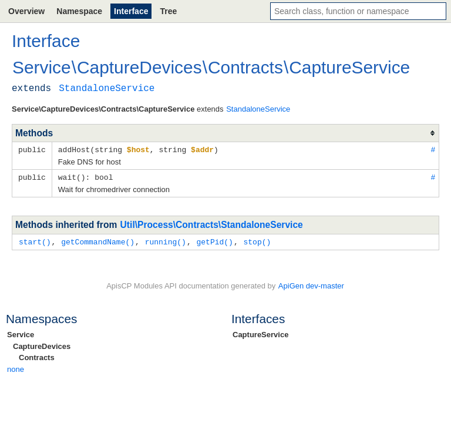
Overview (26, 11)
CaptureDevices (41, 344)
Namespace (79, 11)
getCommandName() (97, 240)
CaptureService (260, 332)
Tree (168, 11)
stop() (257, 240)
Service (20, 332)
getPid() (214, 240)
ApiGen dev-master (311, 284)
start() (35, 240)
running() (165, 240)
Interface (131, 11)
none (15, 367)
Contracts (37, 355)
